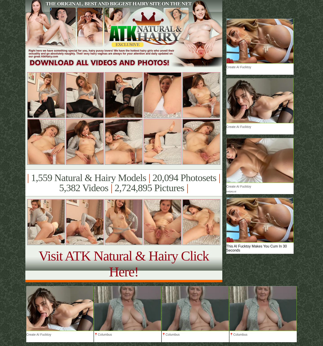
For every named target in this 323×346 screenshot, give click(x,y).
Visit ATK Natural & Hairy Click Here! (124, 263)
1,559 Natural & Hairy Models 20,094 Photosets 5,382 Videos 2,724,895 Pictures (123, 183)
